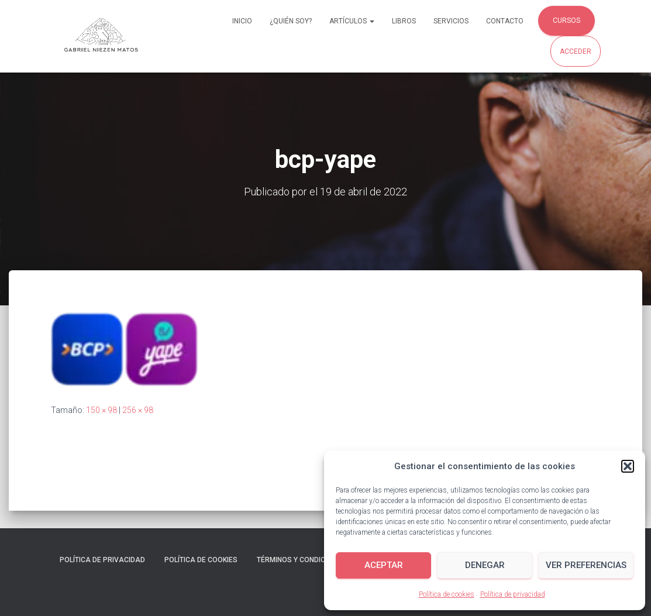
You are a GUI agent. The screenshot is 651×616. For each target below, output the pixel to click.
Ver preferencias (586, 565)
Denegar (485, 565)
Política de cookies (446, 594)
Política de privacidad (512, 594)
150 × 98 (101, 410)
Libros (404, 21)
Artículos (351, 21)
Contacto (504, 21)
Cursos (566, 20)
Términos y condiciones (301, 560)
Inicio (242, 21)
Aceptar (383, 565)
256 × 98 (137, 410)
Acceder (575, 51)
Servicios (451, 21)
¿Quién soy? (291, 21)
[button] (627, 466)
